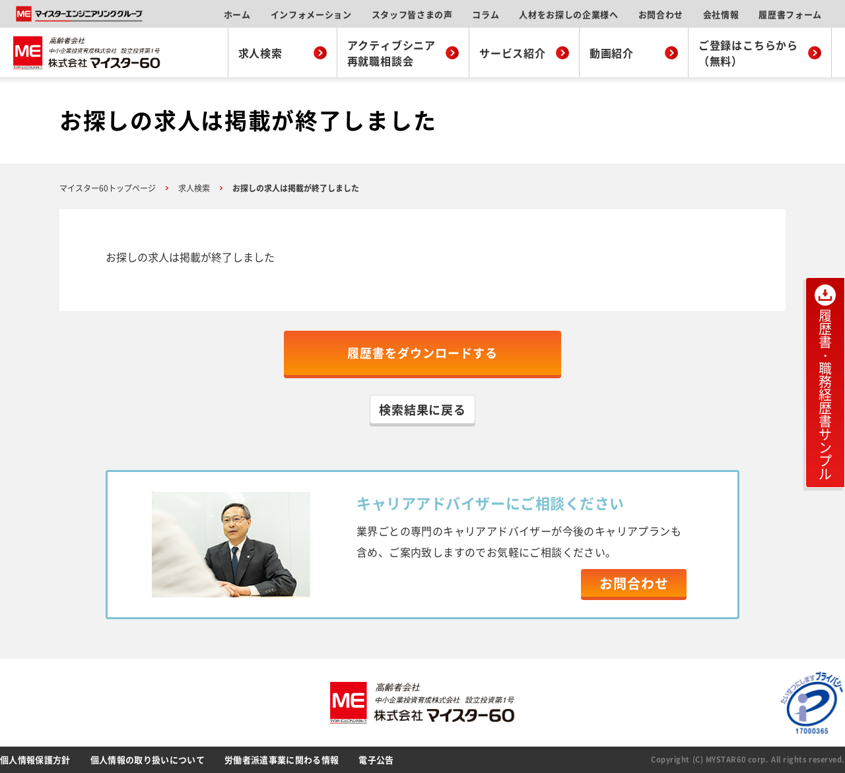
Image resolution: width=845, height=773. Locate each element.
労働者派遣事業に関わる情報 (281, 759)
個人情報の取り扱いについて (147, 759)
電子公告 (375, 759)
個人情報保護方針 (35, 759)
